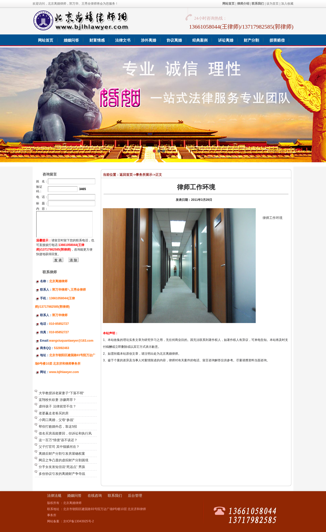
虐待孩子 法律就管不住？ (57, 406)
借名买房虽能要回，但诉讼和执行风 (65, 433)
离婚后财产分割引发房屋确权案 (62, 453)
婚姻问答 (74, 495)
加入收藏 (287, 3)
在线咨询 (95, 495)
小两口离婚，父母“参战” (56, 420)
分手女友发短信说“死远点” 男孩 (62, 467)
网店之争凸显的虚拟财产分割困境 (63, 460)
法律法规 (54, 495)
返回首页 (126, 175)
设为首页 (272, 3)
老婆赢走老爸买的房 (54, 413)
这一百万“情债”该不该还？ (58, 440)
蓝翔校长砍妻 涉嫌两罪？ (57, 400)
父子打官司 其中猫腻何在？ (59, 447)
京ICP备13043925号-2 (78, 521)
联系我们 (115, 495)
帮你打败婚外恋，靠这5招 (58, 426)
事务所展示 (144, 175)
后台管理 (135, 495)
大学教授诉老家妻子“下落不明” (61, 393)
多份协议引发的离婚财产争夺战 (62, 474)
